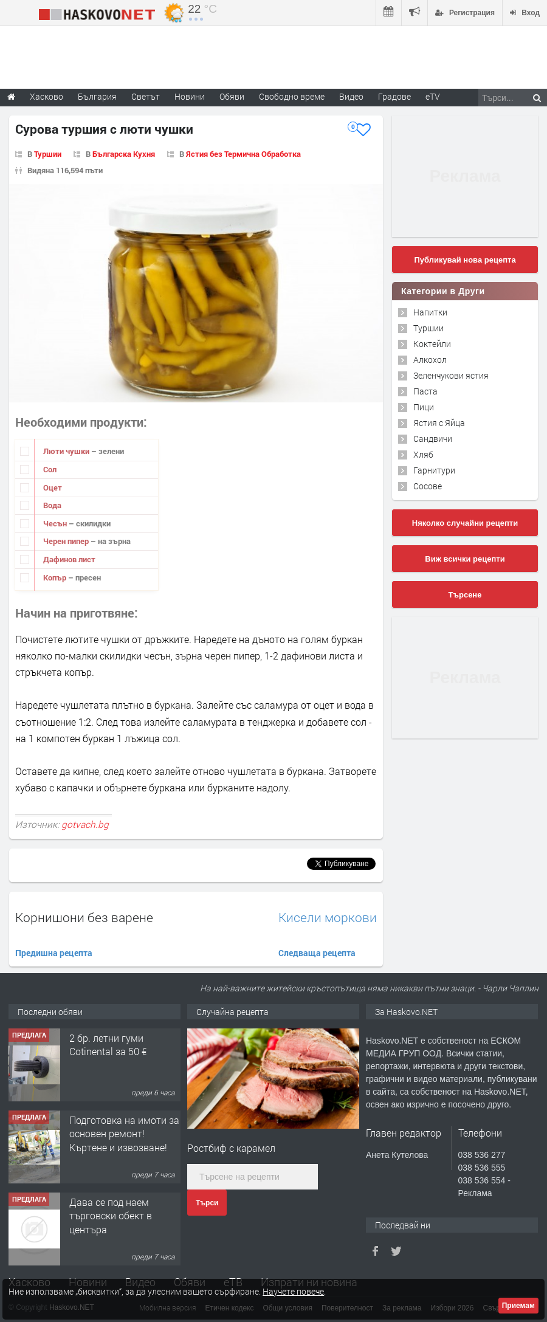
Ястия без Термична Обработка (243, 153)
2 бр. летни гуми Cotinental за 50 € (107, 1044)
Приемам (518, 1305)
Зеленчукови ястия (451, 375)
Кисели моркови (327, 917)
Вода (52, 505)
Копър (55, 577)
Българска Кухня (123, 153)
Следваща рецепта (317, 953)
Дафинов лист (69, 559)
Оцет (52, 487)
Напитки (430, 312)
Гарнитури (434, 470)
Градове (394, 96)
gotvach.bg (85, 824)
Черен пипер (67, 540)
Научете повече (293, 1291)
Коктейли (432, 343)
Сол (50, 469)
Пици (423, 407)
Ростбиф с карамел (231, 1147)
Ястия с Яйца (439, 423)
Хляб (423, 454)
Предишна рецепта (53, 953)
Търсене (465, 594)
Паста (425, 391)
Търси (207, 1203)
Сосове (427, 486)
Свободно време (292, 96)
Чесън (56, 523)
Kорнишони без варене (84, 917)
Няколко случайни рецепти (465, 523)
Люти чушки (67, 451)
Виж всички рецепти (464, 558)
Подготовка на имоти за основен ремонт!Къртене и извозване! (124, 1134)
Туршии (47, 153)
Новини (189, 96)
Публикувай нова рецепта (464, 259)
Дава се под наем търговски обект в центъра (110, 1216)
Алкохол (430, 359)
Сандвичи (432, 438)
